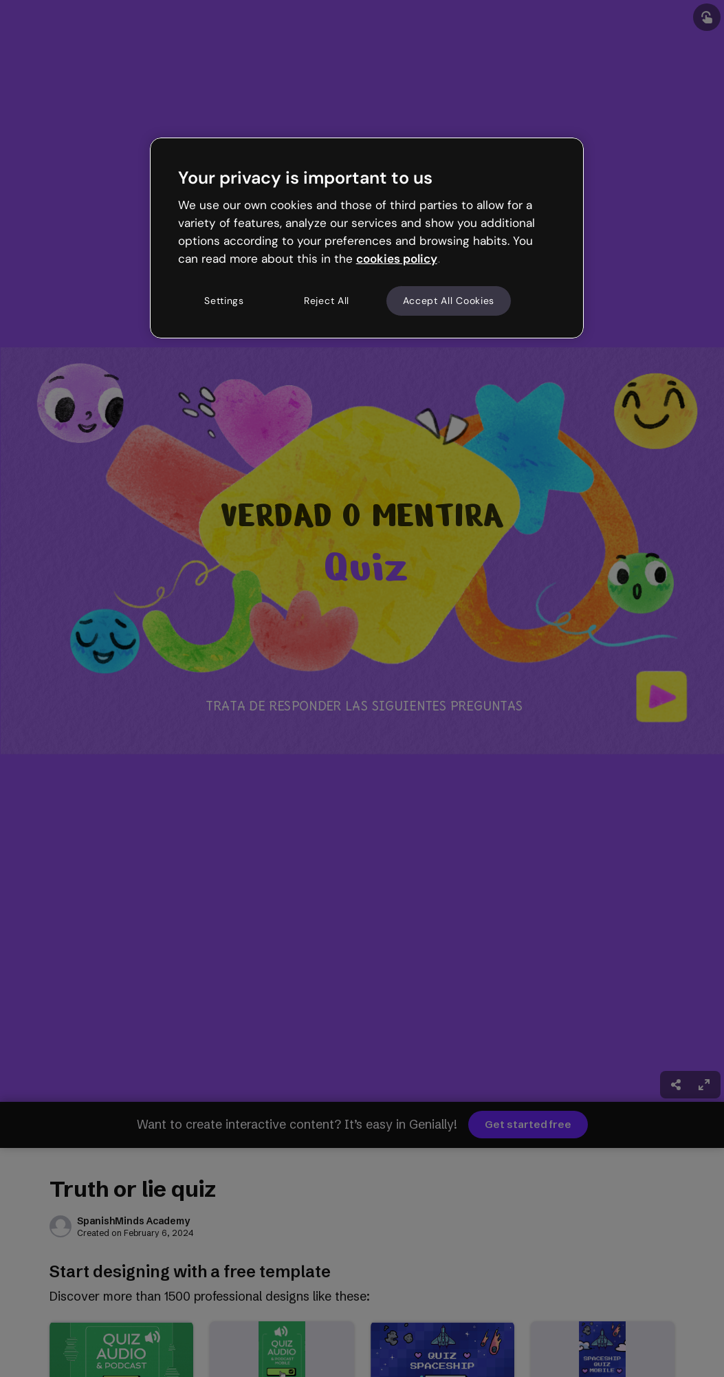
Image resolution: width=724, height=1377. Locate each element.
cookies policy (396, 258)
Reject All (326, 300)
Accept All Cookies (449, 300)
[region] (367, 238)
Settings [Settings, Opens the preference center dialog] (224, 300)
